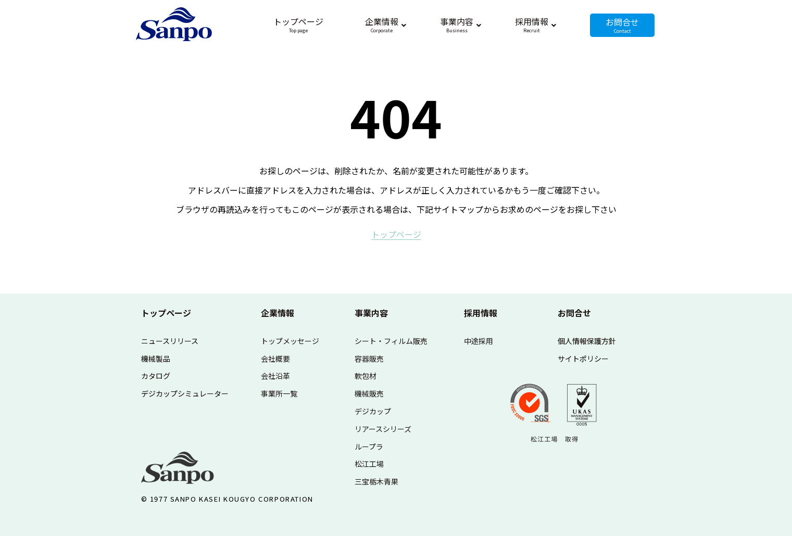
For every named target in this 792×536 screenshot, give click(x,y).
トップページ (166, 313)
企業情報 (277, 313)
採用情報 (480, 313)
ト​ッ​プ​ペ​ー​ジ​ (396, 234)
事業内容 (371, 313)
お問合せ (574, 313)
